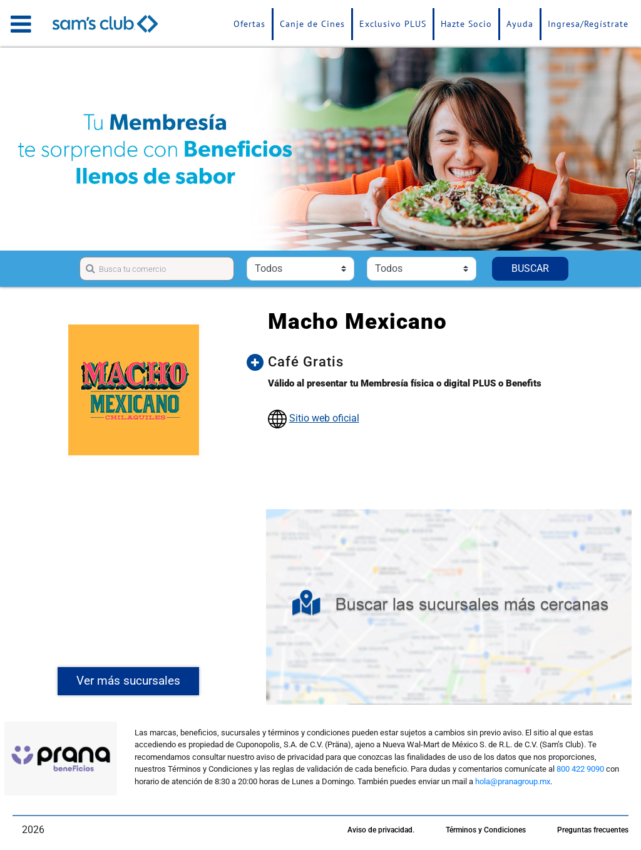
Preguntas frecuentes (592, 830)
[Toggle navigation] (21, 24)
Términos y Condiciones (486, 830)
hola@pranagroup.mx (512, 781)
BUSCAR (530, 268)
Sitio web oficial (324, 418)
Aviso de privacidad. (380, 830)
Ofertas (249, 23)
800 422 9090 (580, 769)
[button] (445, 362)
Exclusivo (392, 23)
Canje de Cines (312, 23)
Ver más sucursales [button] (128, 680)
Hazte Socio (466, 23)
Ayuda (519, 23)
